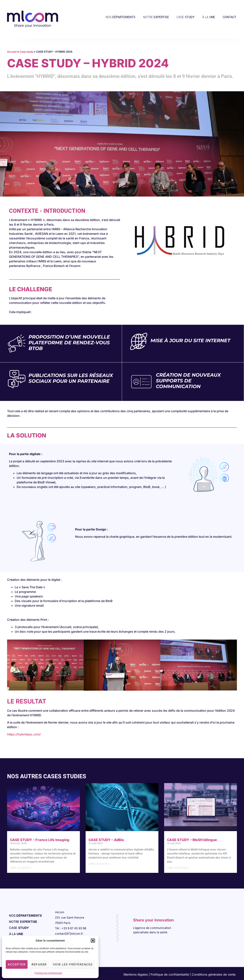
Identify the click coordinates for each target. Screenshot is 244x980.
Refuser (39, 964)
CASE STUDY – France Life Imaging (39, 840)
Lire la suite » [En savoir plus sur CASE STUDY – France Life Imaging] (21, 867)
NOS (120, 17)
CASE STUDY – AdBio (106, 840)
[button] (93, 940)
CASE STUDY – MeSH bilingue (192, 840)
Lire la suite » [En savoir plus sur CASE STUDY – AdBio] (99, 863)
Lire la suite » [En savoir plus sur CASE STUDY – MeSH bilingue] (178, 867)
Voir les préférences (73, 964)
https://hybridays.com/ (24, 734)
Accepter (16, 964)
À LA (208, 17)
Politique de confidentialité (48, 973)
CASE (186, 17)
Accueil (12, 51)
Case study (26, 51)
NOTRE (156, 17)
